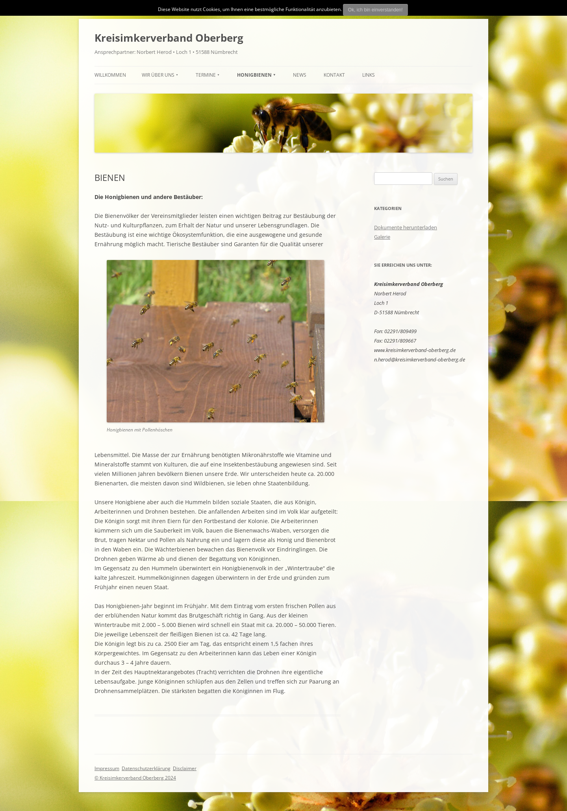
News (299, 75)
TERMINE (206, 75)
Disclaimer (184, 768)
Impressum (106, 768)
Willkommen (110, 75)
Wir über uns (158, 75)
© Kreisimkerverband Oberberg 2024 (135, 777)
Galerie (382, 236)
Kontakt (334, 75)
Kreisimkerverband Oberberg (168, 38)
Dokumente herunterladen (405, 227)
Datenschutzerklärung (146, 768)
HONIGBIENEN (254, 75)
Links (368, 75)
